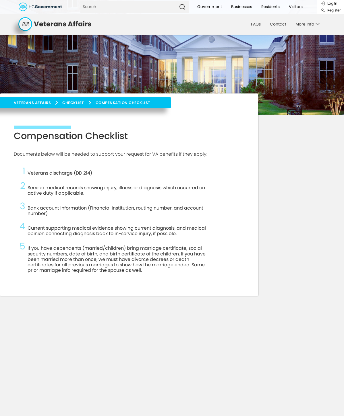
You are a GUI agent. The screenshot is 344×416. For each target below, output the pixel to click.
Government (209, 6)
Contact (278, 24)
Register (330, 10)
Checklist (73, 103)
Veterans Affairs (32, 103)
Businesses (241, 6)
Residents (270, 6)
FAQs (256, 24)
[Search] (127, 7)
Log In (328, 3)
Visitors (296, 6)
